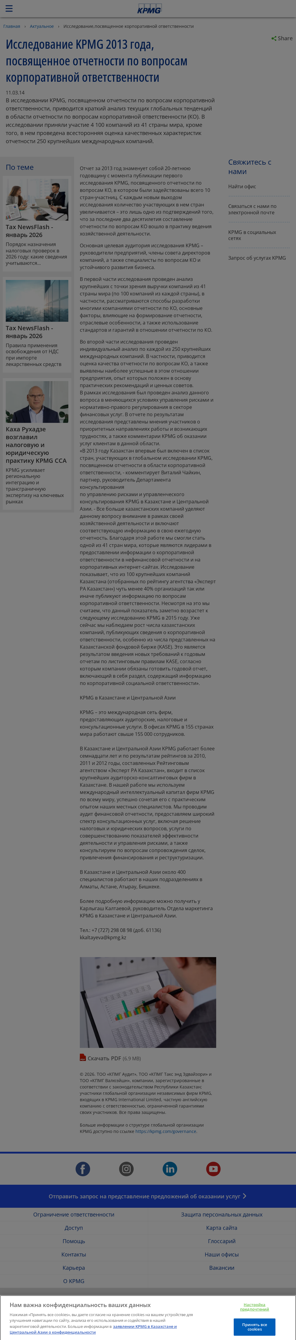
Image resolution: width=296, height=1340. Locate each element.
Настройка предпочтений (254, 1312)
